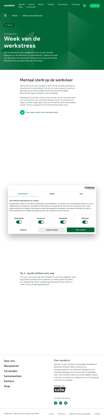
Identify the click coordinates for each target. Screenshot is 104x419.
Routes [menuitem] (31, 4)
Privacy (51, 414)
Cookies (97, 414)
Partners (9, 381)
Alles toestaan (81, 230)
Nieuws (15, 15)
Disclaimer (61, 414)
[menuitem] (9, 5)
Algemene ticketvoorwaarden (79, 414)
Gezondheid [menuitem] (63, 4)
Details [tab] (52, 193)
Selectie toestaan (52, 230)
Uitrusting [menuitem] (75, 4)
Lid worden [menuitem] (31, 7)
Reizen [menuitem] (40, 4)
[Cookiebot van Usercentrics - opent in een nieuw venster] (86, 188)
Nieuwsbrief (11, 366)
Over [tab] (81, 193)
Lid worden (10, 371)
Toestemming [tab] (22, 193)
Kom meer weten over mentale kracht (42, 112)
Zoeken (93, 6)
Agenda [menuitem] (22, 4)
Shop (7, 386)
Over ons (9, 361)
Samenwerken (13, 376)
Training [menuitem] (50, 4)
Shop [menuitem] (21, 7)
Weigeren (23, 230)
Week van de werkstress (32, 15)
